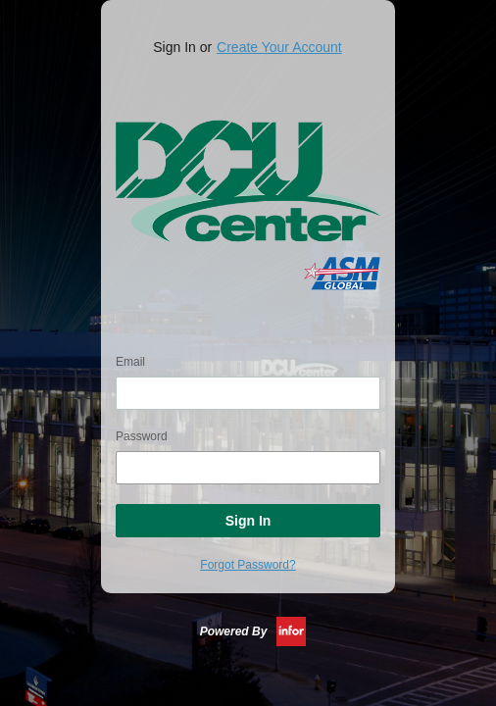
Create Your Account (279, 47)
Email (130, 362)
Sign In (248, 521)
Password (142, 436)
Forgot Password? (247, 565)
